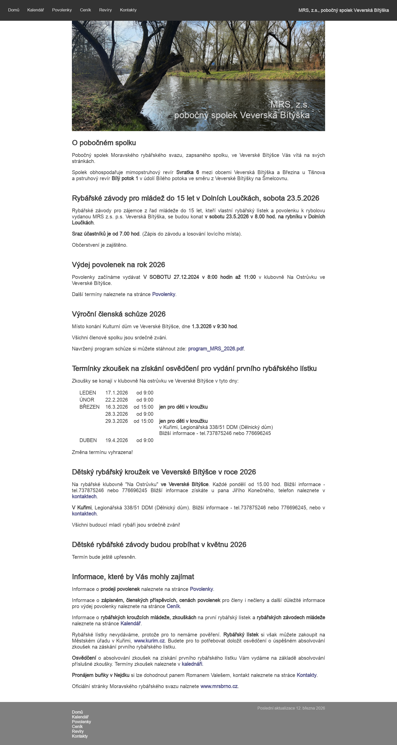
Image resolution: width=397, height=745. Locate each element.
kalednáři (192, 664)
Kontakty (128, 10)
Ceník (85, 10)
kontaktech (84, 496)
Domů (13, 10)
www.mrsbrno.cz (219, 686)
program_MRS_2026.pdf (216, 348)
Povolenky (62, 10)
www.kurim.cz (149, 641)
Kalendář (35, 10)
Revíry (105, 10)
